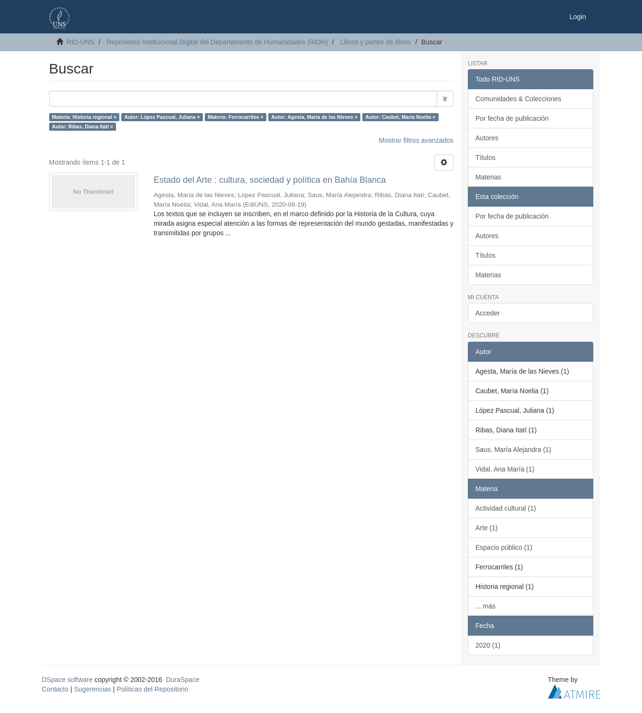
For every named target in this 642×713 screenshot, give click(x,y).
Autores (486, 138)
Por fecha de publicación (511, 118)
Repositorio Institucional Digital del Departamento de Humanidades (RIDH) (217, 42)
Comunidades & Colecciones (518, 99)
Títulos (485, 157)
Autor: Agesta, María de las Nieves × (314, 117)
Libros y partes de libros (375, 42)
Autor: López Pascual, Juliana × (162, 117)
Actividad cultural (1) (505, 508)
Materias (488, 177)
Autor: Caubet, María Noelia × (401, 117)
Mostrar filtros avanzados (416, 140)
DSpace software (67, 679)
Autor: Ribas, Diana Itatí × (82, 126)
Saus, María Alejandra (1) (513, 449)
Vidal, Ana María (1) (504, 469)
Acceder (487, 313)
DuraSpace (183, 679)
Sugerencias (92, 689)
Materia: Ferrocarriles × (235, 117)
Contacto (55, 689)
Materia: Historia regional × (84, 117)
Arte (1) (486, 528)
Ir (445, 99)
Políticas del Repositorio (152, 689)
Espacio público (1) (503, 547)
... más (485, 606)
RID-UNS (80, 42)
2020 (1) (487, 645)
